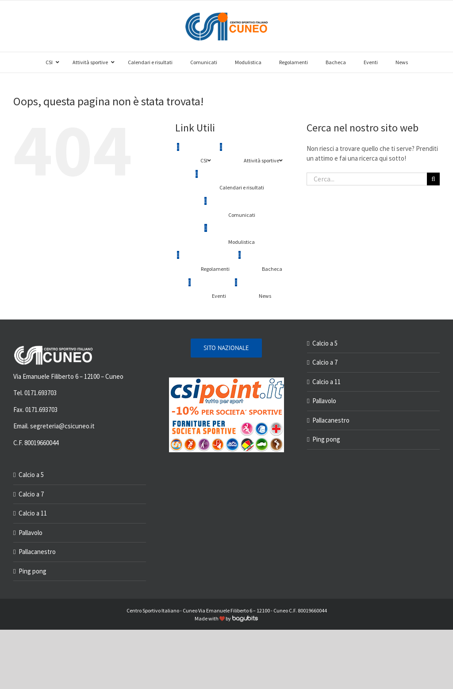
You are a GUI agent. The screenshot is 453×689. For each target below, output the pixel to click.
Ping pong (32, 571)
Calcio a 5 (31, 474)
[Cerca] (433, 179)
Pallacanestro (37, 551)
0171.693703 (40, 393)
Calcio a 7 (31, 494)
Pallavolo (30, 532)
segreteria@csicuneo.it (62, 426)
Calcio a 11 (33, 513)
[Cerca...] (367, 179)
